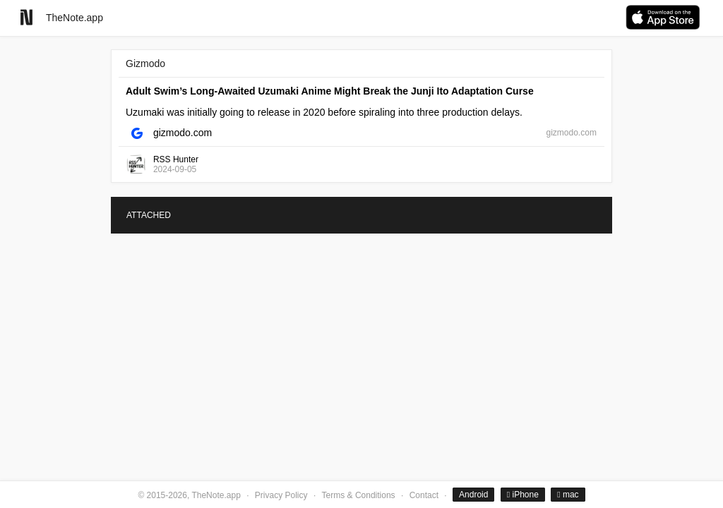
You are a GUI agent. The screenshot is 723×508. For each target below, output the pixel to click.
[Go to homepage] (26, 17)
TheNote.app (74, 17)
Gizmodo (145, 63)
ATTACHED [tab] (148, 215)
